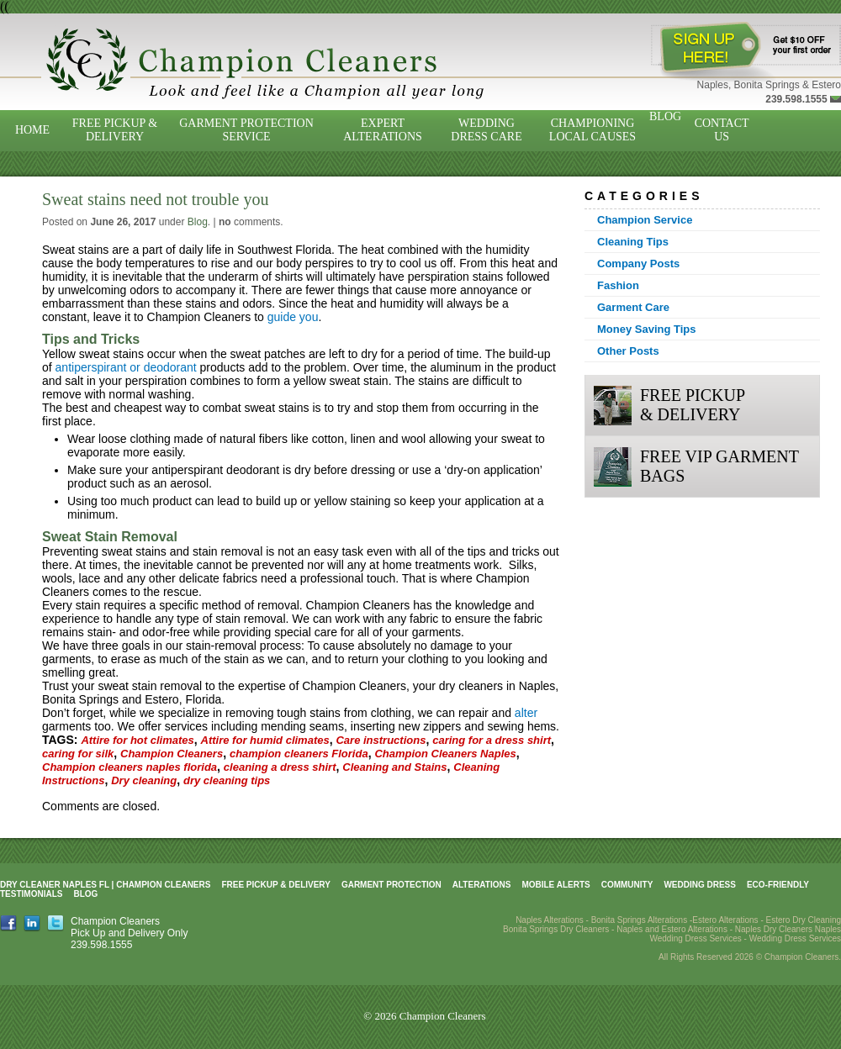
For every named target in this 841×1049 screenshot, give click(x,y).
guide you (293, 317)
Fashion (618, 285)
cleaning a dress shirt (280, 767)
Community (627, 884)
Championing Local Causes (592, 130)
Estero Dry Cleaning (803, 920)
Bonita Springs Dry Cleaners (556, 929)
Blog (665, 116)
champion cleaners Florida (299, 753)
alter (526, 713)
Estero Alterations (725, 920)
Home (32, 130)
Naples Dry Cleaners (773, 929)
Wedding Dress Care (486, 130)
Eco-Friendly (778, 884)
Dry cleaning (144, 780)
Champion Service (644, 219)
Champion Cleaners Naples (445, 753)
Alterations (481, 884)
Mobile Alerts (555, 884)
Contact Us (722, 130)
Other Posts (628, 351)
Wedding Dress (700, 884)
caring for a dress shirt (491, 740)
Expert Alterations (382, 130)
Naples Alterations (550, 920)
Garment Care (633, 307)
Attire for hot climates (137, 740)
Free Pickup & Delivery (114, 130)
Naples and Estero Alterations (671, 929)
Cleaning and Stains (394, 767)
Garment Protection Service (246, 130)
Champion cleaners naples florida (129, 767)
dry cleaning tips (226, 780)
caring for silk (78, 753)
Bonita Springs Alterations (639, 920)
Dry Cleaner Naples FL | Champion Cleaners (105, 884)
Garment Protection (391, 884)
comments (249, 222)
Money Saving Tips (646, 329)
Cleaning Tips (633, 241)
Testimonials (31, 894)
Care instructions (381, 740)
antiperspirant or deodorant (126, 367)
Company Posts (638, 263)
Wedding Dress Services (795, 938)
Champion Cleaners (171, 753)
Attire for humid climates (265, 740)
